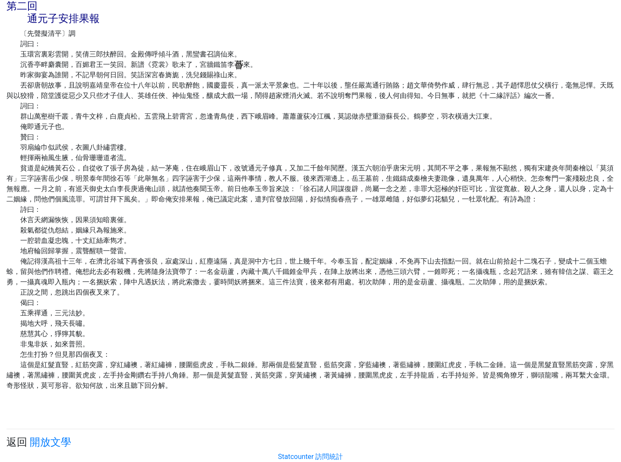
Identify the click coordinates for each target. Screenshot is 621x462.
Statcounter (296, 457)
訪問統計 (329, 457)
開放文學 (50, 442)
